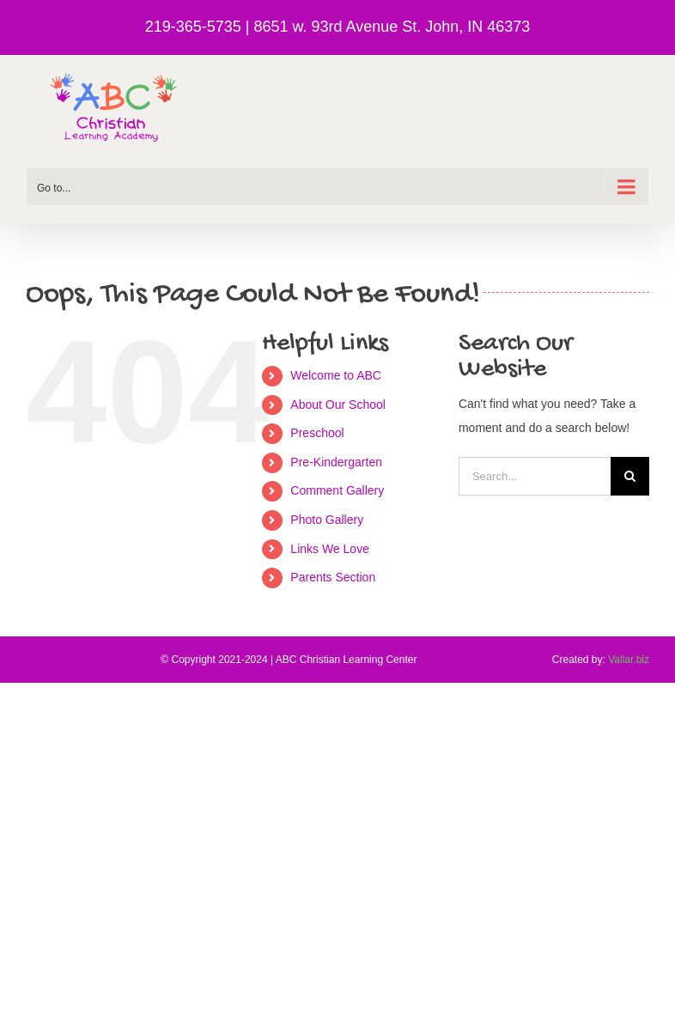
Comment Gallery (337, 490)
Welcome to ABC (335, 375)
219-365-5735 (193, 26)
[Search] (630, 476)
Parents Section (332, 577)
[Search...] (535, 476)
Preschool (317, 433)
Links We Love (329, 549)
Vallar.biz (628, 660)
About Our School (338, 404)
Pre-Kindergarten (336, 462)
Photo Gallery (326, 519)
